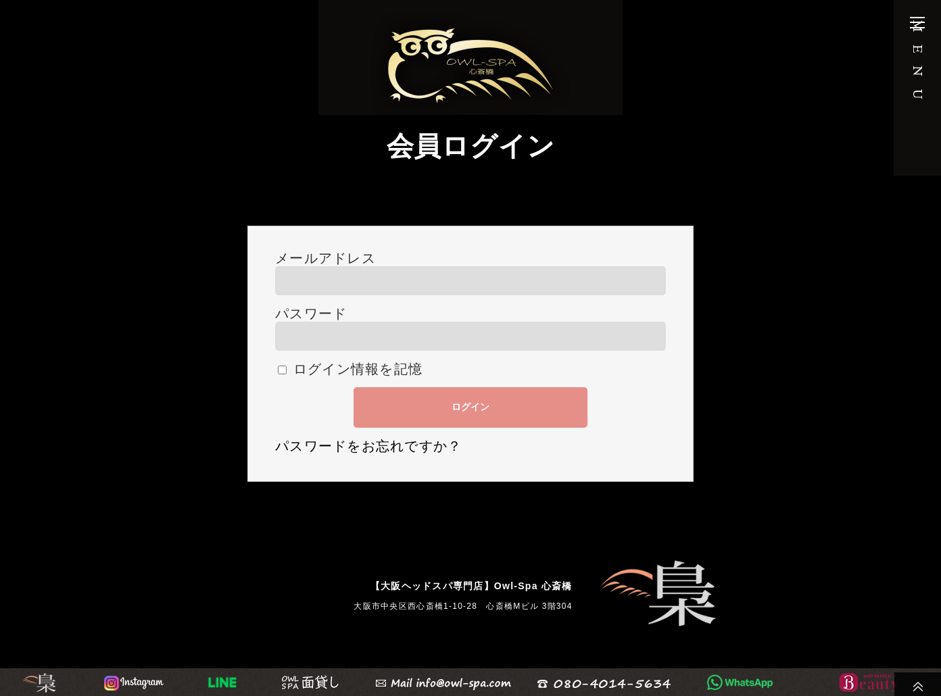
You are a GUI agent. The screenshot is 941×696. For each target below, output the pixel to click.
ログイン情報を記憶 (350, 369)
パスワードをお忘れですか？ (368, 451)
